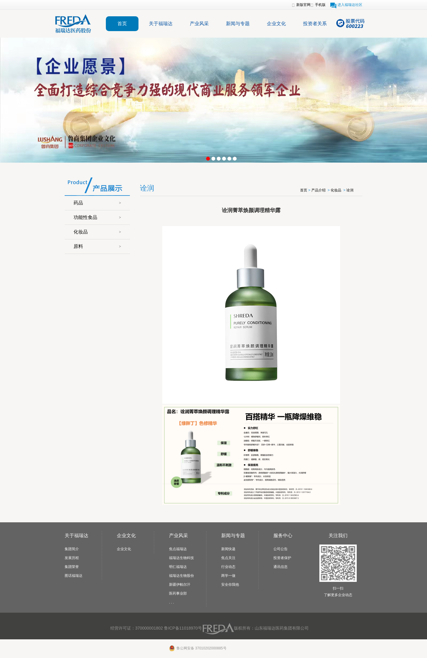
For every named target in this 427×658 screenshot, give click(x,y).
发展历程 (72, 558)
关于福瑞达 (161, 23)
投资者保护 (282, 558)
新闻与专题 (238, 23)
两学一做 (228, 576)
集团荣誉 (72, 567)
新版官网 (303, 5)
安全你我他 (230, 584)
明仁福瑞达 (178, 567)
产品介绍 (318, 190)
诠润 (349, 190)
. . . (171, 602)
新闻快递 (228, 549)
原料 (78, 246)
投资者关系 (315, 23)
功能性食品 (85, 217)
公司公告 (280, 549)
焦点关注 (228, 558)
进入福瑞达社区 (349, 5)
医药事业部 (178, 593)
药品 (78, 202)
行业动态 (228, 567)
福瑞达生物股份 (181, 576)
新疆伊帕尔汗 (179, 584)
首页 (122, 23)
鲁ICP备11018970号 (183, 628)
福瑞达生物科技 (181, 558)
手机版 (320, 5)
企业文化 (276, 23)
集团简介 (72, 549)
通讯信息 (280, 567)
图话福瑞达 (73, 576)
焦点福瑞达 (178, 549)
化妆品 (81, 231)
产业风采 (199, 23)
